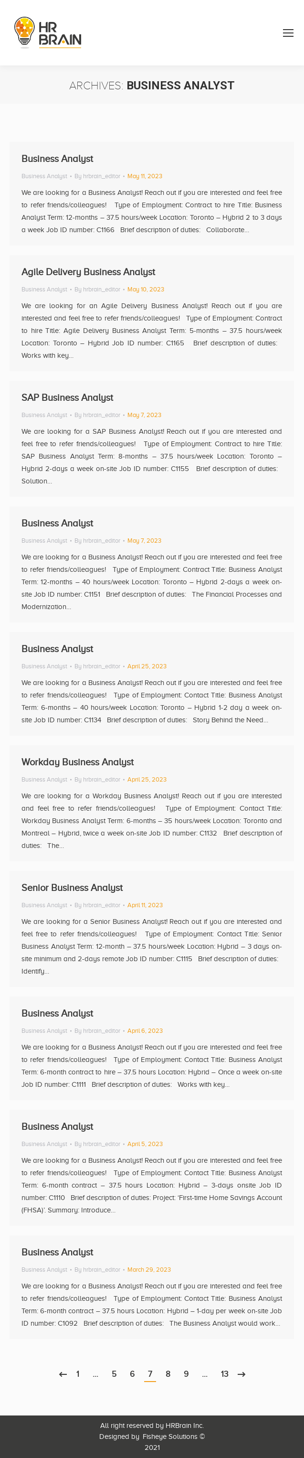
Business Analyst (57, 158)
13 (224, 1374)
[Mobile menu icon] (288, 33)
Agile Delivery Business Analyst (88, 272)
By (97, 176)
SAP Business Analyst (67, 397)
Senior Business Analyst (72, 887)
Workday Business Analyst (77, 762)
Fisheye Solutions (170, 1436)
